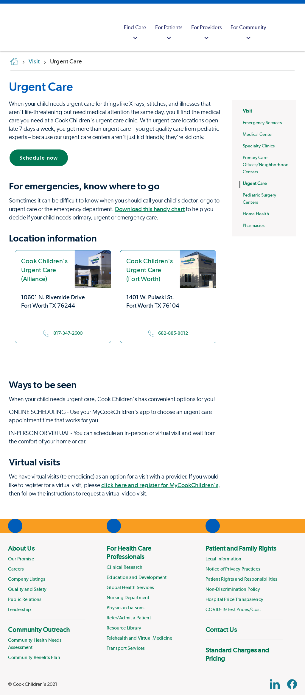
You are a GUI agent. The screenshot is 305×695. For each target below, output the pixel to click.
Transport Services (126, 648)
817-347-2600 (63, 333)
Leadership (19, 609)
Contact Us (221, 629)
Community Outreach (39, 629)
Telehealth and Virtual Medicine (139, 638)
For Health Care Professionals (129, 552)
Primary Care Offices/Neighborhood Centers (266, 164)
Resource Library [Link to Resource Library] (124, 628)
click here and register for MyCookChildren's (159, 485)
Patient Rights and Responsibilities (242, 579)
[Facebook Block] (292, 684)
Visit (247, 111)
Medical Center (258, 134)
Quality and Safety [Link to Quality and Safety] (27, 589)
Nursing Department (128, 597)
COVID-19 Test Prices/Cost (233, 609)
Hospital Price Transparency (234, 599)
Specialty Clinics (259, 146)
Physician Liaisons (125, 607)
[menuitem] (135, 27)
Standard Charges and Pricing (237, 654)
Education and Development (136, 577)
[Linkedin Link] (275, 684)
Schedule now (38, 158)
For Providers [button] (206, 33)
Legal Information (224, 559)
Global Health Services (130, 587)
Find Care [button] (135, 33)
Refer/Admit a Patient (129, 618)
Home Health (256, 213)
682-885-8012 (168, 333)
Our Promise (21, 559)
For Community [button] (248, 33)
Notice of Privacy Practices (233, 569)
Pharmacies (254, 225)
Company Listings (27, 579)
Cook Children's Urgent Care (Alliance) (44, 270)
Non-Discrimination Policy (233, 589)
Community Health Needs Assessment (35, 643)
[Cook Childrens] (7, 27)
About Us (21, 548)
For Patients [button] (168, 33)
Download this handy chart (150, 209)
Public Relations (25, 599)
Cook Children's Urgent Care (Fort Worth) (149, 270)
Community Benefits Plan (34, 657)
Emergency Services (262, 122)
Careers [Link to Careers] (16, 569)
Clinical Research (124, 567)
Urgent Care (41, 87)
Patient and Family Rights (241, 548)
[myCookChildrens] (278, 27)
